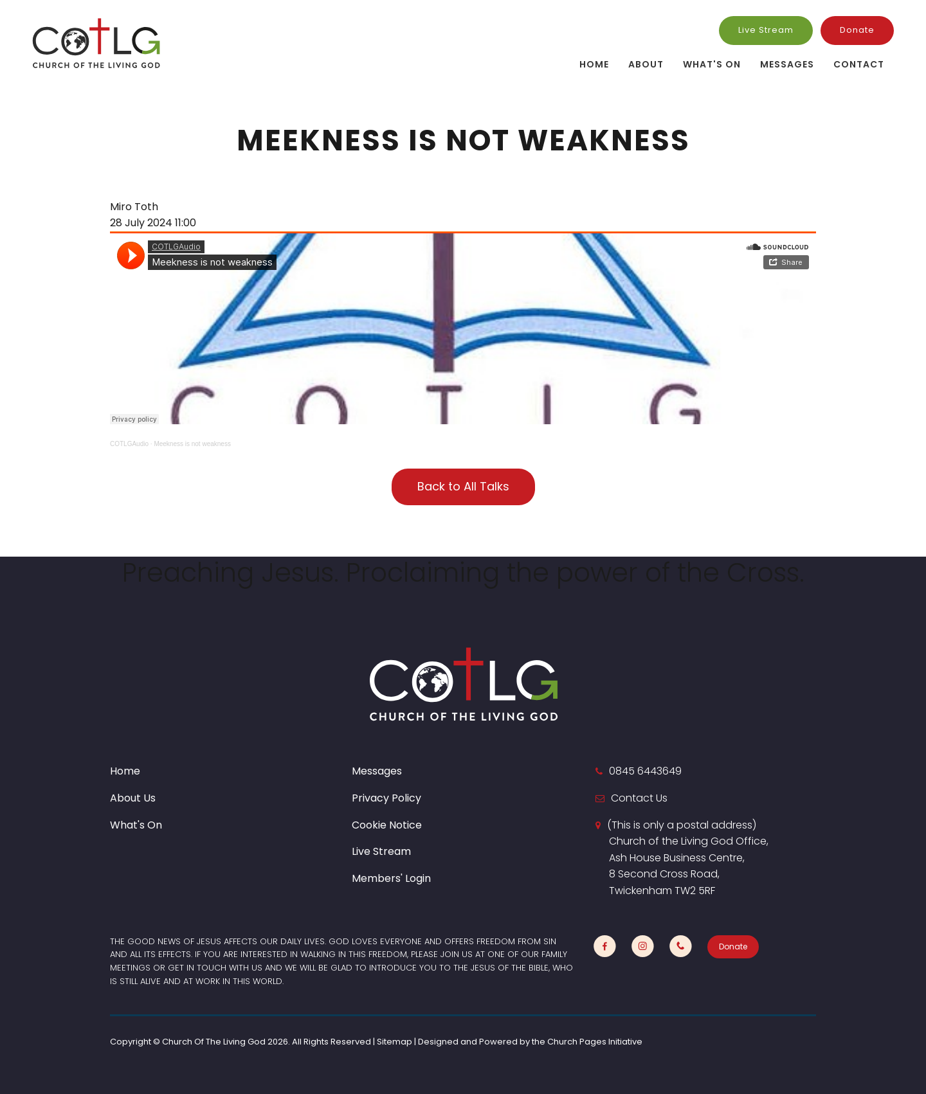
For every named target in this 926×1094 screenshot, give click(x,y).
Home (594, 64)
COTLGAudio (129, 443)
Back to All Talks (463, 486)
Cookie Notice (387, 825)
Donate (857, 30)
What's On (712, 64)
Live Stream (766, 30)
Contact (858, 64)
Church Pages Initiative (594, 1042)
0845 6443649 (645, 771)
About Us (133, 798)
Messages (787, 64)
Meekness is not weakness (192, 443)
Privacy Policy (386, 798)
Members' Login (391, 878)
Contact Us (639, 798)
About (646, 64)
